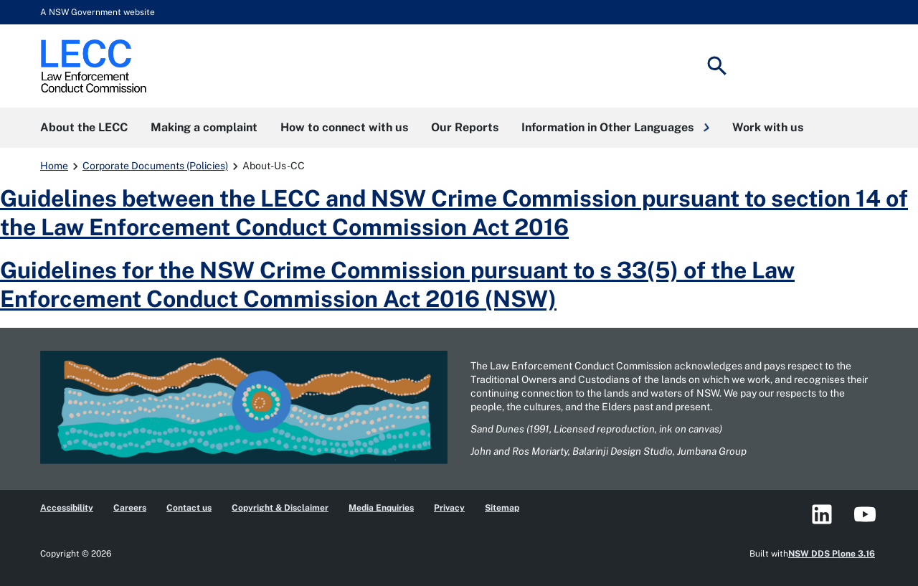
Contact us (189, 508)
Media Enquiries (381, 508)
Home (54, 165)
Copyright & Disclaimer (280, 508)
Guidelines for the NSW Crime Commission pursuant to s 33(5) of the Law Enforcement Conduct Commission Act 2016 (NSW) (397, 284)
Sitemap (502, 508)
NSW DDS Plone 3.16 (831, 554)
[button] (615, 128)
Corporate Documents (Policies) (155, 165)
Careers (129, 508)
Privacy (449, 508)
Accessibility (66, 508)
